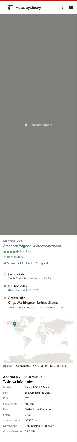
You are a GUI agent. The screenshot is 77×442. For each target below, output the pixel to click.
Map (7, 366)
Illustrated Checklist (51, 307)
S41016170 (23, 290)
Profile (47, 278)
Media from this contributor (24, 278)
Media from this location (22, 307)
